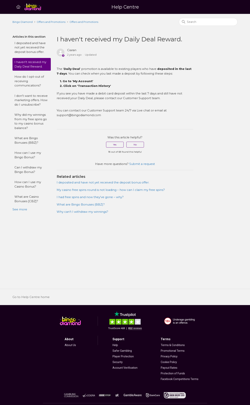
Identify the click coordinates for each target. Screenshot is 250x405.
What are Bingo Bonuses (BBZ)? (26, 140)
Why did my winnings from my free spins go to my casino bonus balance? (30, 121)
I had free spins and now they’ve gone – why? (90, 197)
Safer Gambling (122, 350)
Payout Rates (169, 367)
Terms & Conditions (173, 345)
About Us (70, 345)
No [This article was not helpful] (135, 144)
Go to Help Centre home (31, 297)
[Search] (208, 22)
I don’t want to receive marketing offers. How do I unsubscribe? (31, 100)
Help (115, 345)
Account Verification (125, 367)
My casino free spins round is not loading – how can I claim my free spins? (111, 190)
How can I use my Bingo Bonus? (27, 155)
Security (117, 362)
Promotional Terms (173, 350)
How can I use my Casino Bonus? (27, 184)
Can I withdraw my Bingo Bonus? (28, 170)
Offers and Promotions (51, 21)
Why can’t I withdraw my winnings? (82, 212)
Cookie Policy (169, 362)
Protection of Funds (173, 373)
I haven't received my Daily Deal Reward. (30, 64)
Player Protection (123, 356)
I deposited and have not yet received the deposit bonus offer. (30, 47)
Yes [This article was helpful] (114, 144)
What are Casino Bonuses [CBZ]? (26, 199)
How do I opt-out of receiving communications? (29, 81)
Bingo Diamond (22, 21)
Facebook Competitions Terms (179, 379)
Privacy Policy (169, 356)
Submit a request (142, 164)
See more (19, 209)
